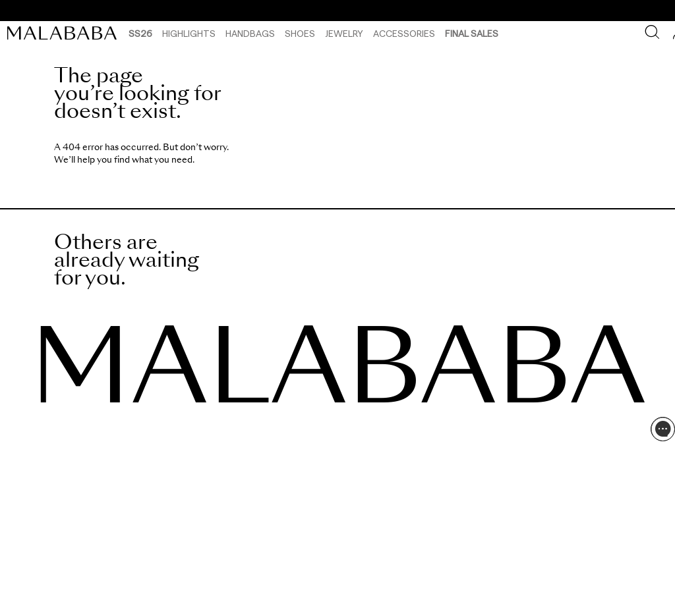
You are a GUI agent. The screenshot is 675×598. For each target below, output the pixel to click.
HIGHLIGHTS (189, 33)
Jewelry (344, 33)
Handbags (250, 33)
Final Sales (471, 33)
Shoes (300, 33)
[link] (65, 33)
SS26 (140, 33)
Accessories (404, 33)
